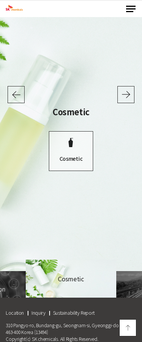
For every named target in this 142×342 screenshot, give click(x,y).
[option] (71, 149)
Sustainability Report (74, 312)
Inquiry (38, 312)
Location (15, 312)
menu (131, 8)
